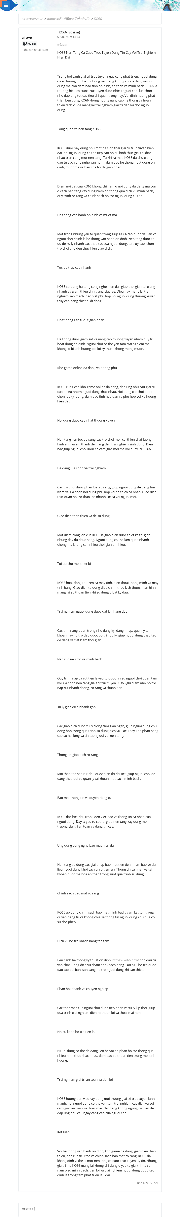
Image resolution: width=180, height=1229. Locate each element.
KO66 (98, 19)
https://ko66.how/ (125, 960)
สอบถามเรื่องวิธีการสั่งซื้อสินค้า (68, 19)
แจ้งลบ (62, 44)
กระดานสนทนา (33, 19)
